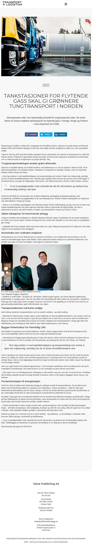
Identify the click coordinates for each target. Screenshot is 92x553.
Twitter (45, 134)
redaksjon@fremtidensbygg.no (46, 521)
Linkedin (60, 134)
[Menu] (66, 4)
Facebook (31, 134)
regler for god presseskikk (73, 539)
